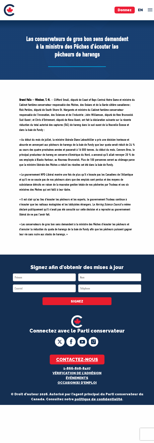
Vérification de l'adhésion (77, 373)
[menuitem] (9, 10)
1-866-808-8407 (77, 368)
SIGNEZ (77, 301)
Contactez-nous (77, 359)
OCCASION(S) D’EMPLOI (77, 383)
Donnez (125, 10)
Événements (77, 378)
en (140, 10)
